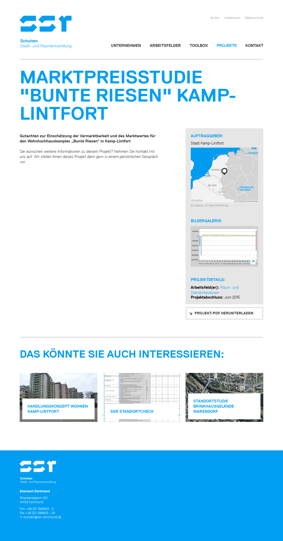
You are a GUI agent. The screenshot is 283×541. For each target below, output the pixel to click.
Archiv (215, 17)
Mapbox (199, 205)
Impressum (232, 17)
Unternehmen (126, 45)
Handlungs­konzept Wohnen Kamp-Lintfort (57, 409)
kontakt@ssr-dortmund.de (42, 517)
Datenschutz (254, 17)
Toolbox (199, 45)
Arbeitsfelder (165, 45)
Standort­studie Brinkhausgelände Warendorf (213, 406)
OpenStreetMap (218, 205)
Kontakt (254, 45)
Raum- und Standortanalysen (215, 290)
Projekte (227, 45)
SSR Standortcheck (132, 411)
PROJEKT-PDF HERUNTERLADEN (224, 313)
